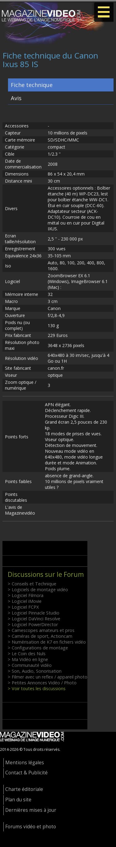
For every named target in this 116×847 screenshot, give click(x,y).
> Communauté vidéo (30, 665)
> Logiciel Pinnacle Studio (33, 613)
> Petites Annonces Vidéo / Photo (42, 683)
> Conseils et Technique (32, 584)
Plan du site (18, 799)
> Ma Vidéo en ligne (28, 659)
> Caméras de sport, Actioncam (40, 636)
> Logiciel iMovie (25, 601)
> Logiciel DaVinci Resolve (34, 619)
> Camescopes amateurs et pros (41, 630)
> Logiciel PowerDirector (33, 624)
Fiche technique (32, 85)
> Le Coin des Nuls (27, 653)
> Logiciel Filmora (25, 595)
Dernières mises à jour (30, 810)
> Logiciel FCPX (23, 607)
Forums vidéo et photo (30, 826)
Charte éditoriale (24, 789)
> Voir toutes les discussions (37, 688)
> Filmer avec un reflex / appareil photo (47, 677)
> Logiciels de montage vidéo (38, 589)
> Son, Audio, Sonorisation (35, 671)
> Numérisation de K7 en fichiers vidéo (47, 642)
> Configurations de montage (38, 648)
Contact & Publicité (26, 772)
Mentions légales (24, 762)
